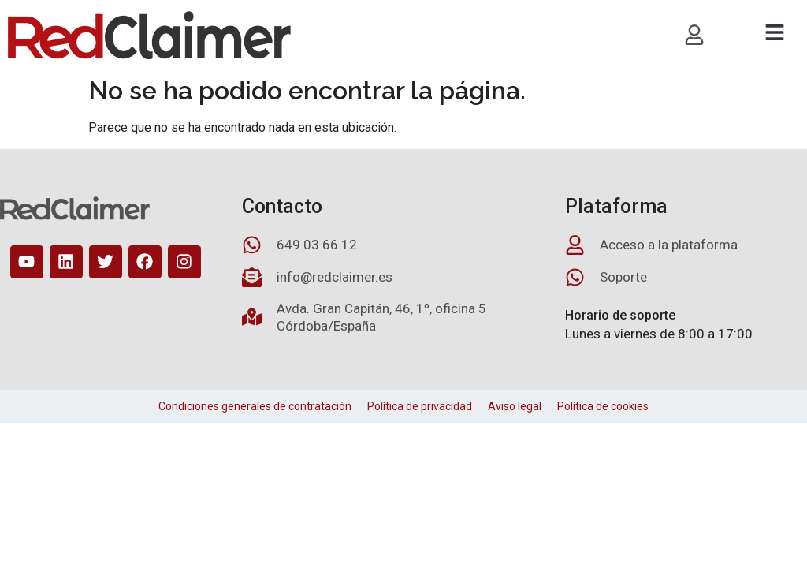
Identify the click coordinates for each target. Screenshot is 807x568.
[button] (774, 32)
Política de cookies (603, 406)
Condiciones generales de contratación (254, 406)
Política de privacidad (419, 406)
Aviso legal (514, 406)
